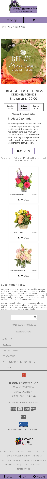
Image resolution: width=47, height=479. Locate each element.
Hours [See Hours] (39, 476)
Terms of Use (23, 469)
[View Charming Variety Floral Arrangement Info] (23, 180)
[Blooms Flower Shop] (23, 13)
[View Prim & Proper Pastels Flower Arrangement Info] (23, 256)
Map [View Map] (23, 476)
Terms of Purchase (31, 464)
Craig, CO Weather (9, 460)
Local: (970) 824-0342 (23, 396)
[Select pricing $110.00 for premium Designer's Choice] (36, 107)
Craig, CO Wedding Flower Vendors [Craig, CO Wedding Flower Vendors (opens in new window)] (24, 456)
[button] (23, 424)
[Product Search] (24, 317)
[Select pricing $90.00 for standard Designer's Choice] (10, 107)
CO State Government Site (33, 460)
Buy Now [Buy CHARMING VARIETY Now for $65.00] (23, 200)
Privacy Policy (12, 464)
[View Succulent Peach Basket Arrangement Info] (23, 218)
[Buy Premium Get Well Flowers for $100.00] (23, 151)
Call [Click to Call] (8, 476)
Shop (12, 20)
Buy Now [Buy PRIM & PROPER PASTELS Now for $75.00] (23, 276)
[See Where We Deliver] (23, 332)
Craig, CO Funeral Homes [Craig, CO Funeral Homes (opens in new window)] (12, 451)
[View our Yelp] (24, 376)
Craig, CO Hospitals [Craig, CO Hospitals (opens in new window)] (37, 451)
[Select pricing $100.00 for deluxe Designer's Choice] (24, 107)
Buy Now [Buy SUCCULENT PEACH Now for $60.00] (23, 238)
